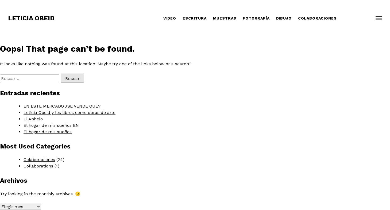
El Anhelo (33, 118)
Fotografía (256, 18)
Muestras (225, 18)
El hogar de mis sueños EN (51, 125)
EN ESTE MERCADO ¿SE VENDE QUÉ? (62, 106)
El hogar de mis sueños (48, 131)
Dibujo (284, 18)
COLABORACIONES (317, 18)
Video (169, 18)
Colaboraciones (39, 159)
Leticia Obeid (31, 18)
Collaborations (38, 166)
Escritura (195, 18)
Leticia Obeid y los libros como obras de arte (69, 112)
